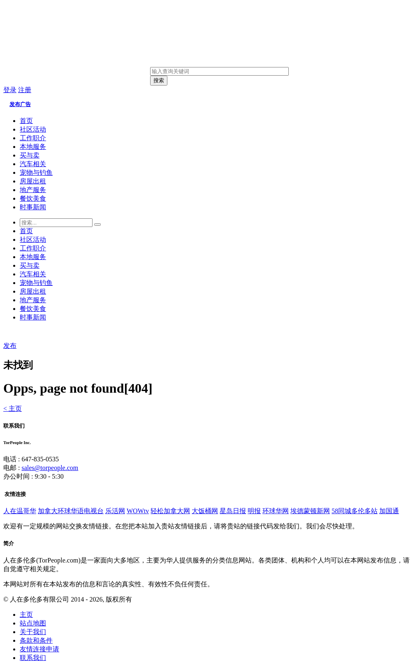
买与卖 (29, 155)
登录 (9, 89)
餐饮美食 (33, 198)
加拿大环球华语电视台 (71, 510)
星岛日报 (233, 510)
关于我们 (33, 631)
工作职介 (33, 137)
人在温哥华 (19, 510)
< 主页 (12, 408)
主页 (26, 614)
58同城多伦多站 (355, 510)
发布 (9, 345)
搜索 (158, 80)
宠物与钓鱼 (36, 172)
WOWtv (138, 510)
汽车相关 (33, 163)
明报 (254, 510)
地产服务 (33, 189)
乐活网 (115, 510)
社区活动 (33, 129)
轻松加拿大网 (170, 510)
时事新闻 (33, 207)
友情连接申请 (39, 649)
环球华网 (275, 510)
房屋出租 (33, 181)
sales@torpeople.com (49, 467)
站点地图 (33, 623)
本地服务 (33, 146)
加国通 (389, 510)
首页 (26, 120)
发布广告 (20, 104)
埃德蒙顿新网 (310, 510)
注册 (24, 89)
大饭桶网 (205, 510)
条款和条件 (36, 640)
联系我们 (33, 657)
